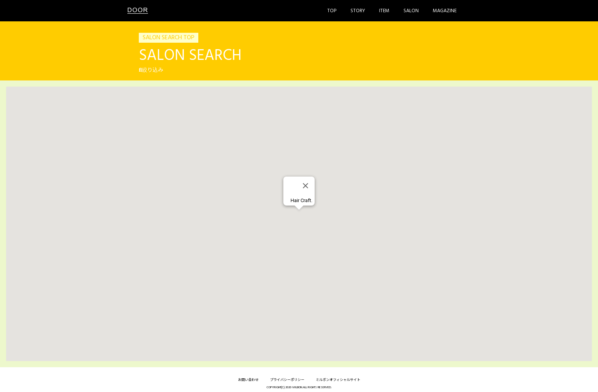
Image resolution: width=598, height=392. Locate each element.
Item (384, 11)
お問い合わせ (248, 380)
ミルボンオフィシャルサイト (338, 380)
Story (357, 11)
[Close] (305, 186)
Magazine (445, 11)
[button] (299, 217)
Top (331, 11)
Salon (411, 11)
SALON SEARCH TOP (169, 38)
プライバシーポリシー (287, 380)
